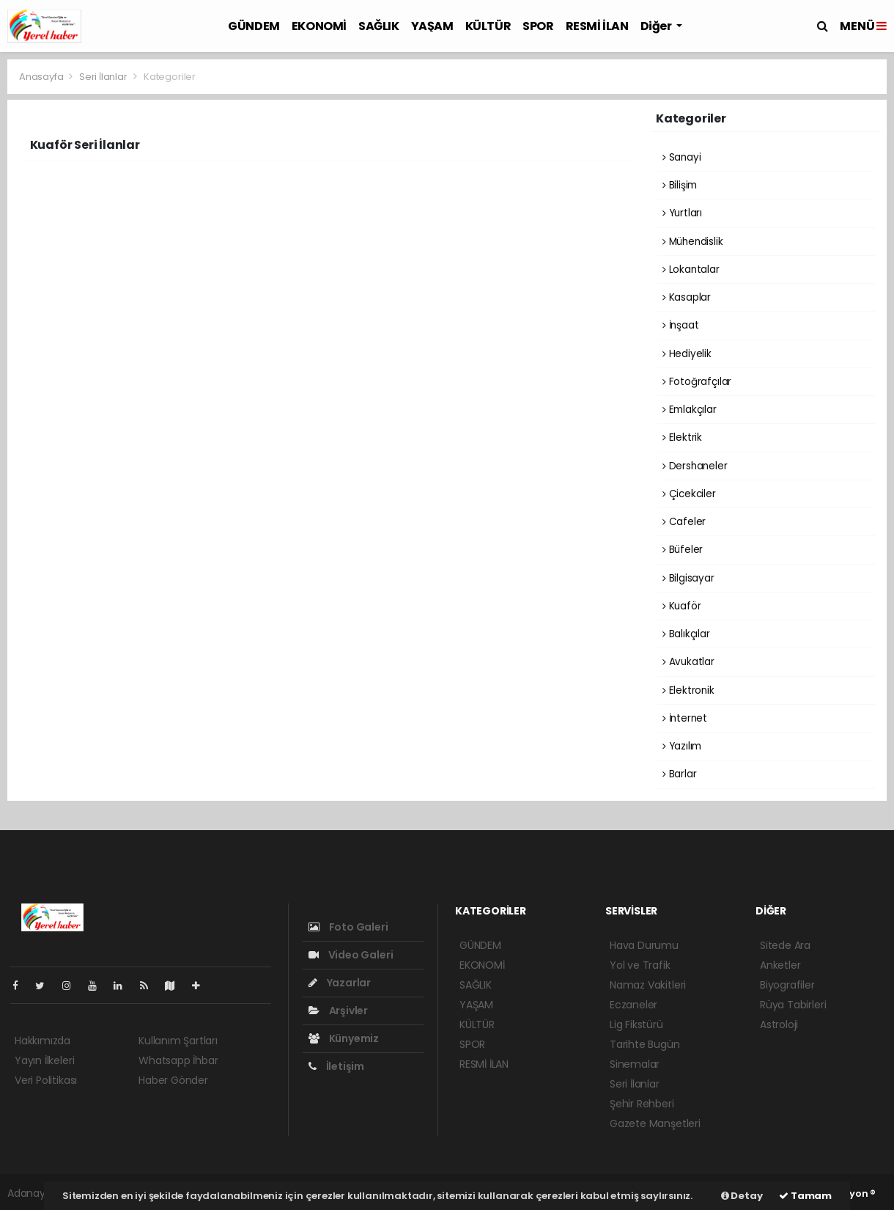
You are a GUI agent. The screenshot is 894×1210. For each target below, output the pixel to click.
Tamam (805, 1196)
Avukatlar (688, 662)
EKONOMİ (319, 26)
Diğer (657, 26)
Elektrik (682, 437)
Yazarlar (340, 982)
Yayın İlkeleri (44, 1060)
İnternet (684, 718)
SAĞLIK (378, 26)
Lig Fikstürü (636, 1024)
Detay (742, 1196)
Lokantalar (691, 269)
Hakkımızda (42, 1040)
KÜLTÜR (488, 26)
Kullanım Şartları (178, 1040)
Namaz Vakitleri (648, 985)
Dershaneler (695, 466)
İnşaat (680, 325)
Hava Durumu (644, 945)
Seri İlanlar (103, 77)
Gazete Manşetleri (655, 1123)
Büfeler (682, 550)
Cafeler (684, 522)
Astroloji (779, 1024)
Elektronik (688, 690)
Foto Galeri (348, 927)
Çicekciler (689, 494)
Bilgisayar (688, 578)
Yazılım (681, 746)
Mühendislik (692, 242)
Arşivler (338, 1010)
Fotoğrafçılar (696, 382)
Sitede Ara (785, 945)
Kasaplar (686, 297)
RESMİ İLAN (597, 26)
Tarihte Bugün (645, 1044)
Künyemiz (344, 1038)
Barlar (679, 774)
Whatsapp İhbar (178, 1060)
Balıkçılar (686, 634)
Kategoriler (170, 77)
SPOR (537, 26)
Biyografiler (787, 985)
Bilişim (679, 185)
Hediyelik (687, 354)
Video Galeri (351, 954)
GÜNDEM (254, 26)
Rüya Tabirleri (793, 1004)
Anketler (780, 965)
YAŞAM (432, 26)
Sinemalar (635, 1064)
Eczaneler (633, 1004)
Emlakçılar (689, 410)
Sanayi (681, 157)
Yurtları (682, 213)
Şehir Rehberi (642, 1103)
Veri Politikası (46, 1080)
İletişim (336, 1066)
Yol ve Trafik (640, 965)
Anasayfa (42, 77)
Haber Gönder (173, 1080)
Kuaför (681, 606)
